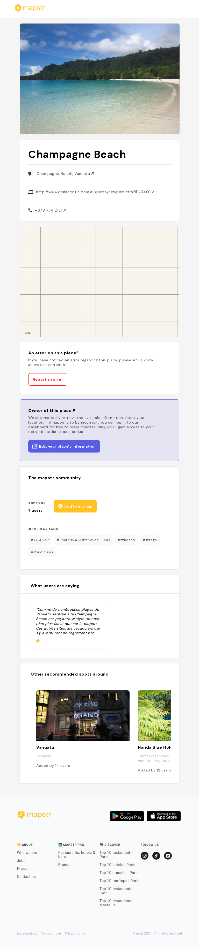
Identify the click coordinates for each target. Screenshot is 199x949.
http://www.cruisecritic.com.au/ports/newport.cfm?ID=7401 (95, 192)
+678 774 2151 (50, 210)
